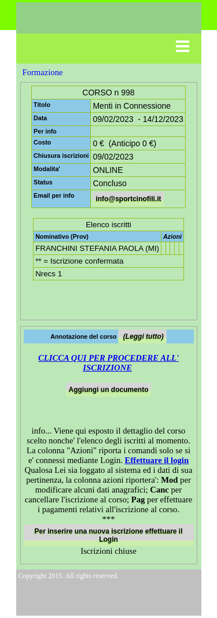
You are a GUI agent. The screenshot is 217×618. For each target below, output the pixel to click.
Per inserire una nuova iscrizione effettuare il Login (108, 535)
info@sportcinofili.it (128, 199)
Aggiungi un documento (109, 390)
